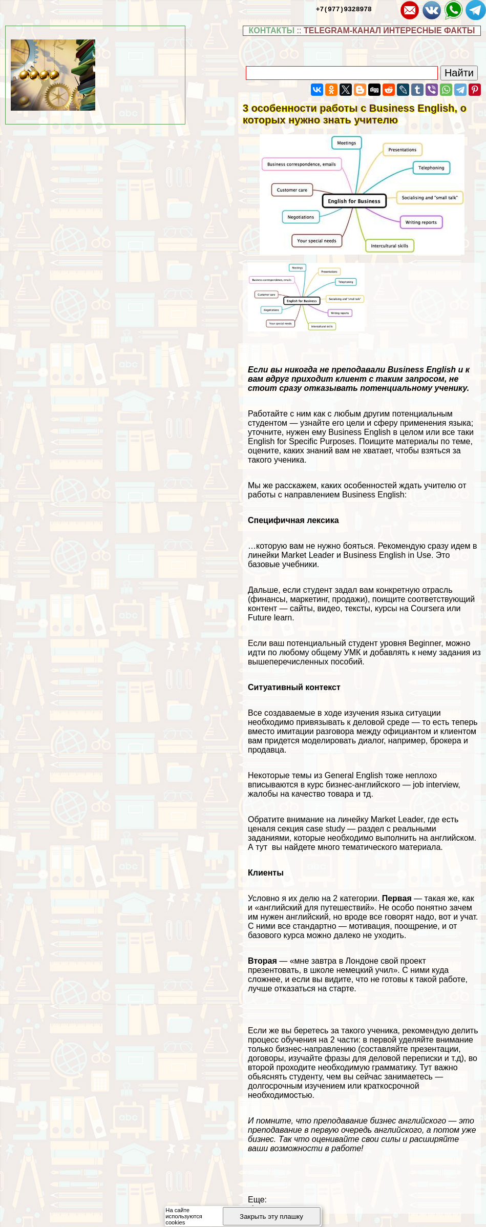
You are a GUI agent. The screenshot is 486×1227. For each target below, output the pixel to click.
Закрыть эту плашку (271, 1216)
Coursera (428, 608)
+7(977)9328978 (344, 8)
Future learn (270, 617)
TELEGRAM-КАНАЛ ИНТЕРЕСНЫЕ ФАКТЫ (389, 30)
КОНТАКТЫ (271, 30)
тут (262, 847)
